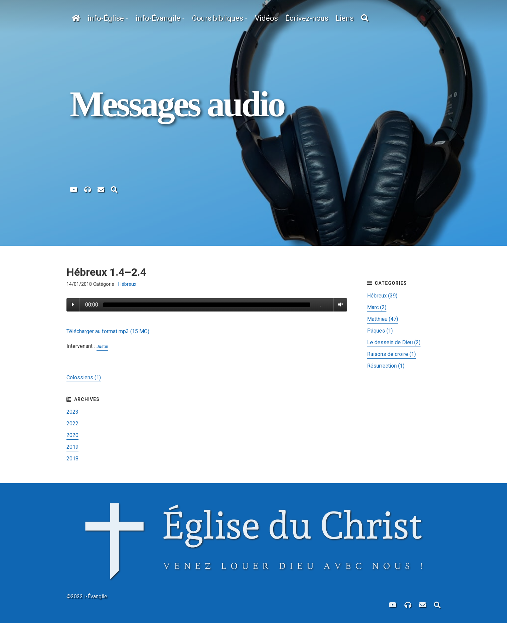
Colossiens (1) (83, 377)
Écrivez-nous (306, 18)
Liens (345, 18)
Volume (339, 304)
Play (73, 304)
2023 (72, 412)
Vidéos (266, 18)
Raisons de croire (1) (391, 354)
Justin (102, 346)
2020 (72, 435)
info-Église (106, 18)
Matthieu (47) (382, 319)
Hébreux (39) (382, 295)
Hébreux (127, 284)
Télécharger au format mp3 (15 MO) (107, 331)
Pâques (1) (380, 331)
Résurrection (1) (385, 366)
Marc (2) (376, 307)
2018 (72, 458)
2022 (72, 423)
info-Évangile (158, 18)
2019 (72, 447)
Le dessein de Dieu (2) (393, 342)
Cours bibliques (217, 18)
